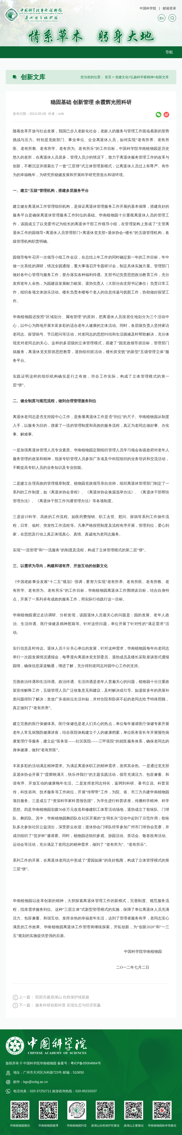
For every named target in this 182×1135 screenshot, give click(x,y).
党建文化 (121, 77)
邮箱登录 (169, 8)
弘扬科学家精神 (142, 77)
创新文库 (162, 77)
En (161, 18)
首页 (108, 77)
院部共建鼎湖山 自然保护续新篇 (62, 997)
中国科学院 (148, 8)
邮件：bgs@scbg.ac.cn (30, 1082)
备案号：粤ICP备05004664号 (79, 1063)
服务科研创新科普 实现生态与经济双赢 (68, 1005)
